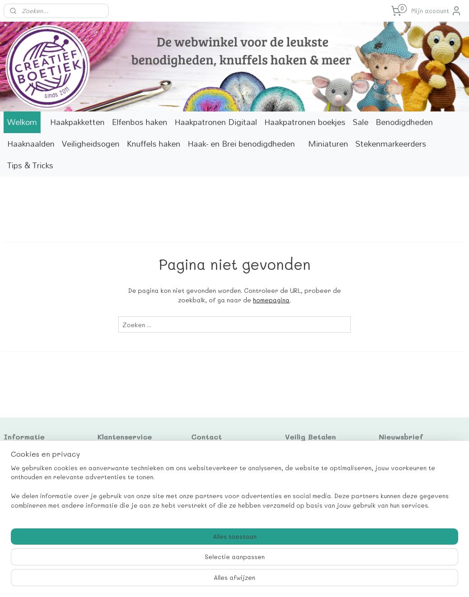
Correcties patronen (36, 485)
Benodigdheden (404, 122)
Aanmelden (402, 484)
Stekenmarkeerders (390, 143)
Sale (360, 122)
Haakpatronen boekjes (304, 122)
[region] (175, 563)
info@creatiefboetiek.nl (228, 485)
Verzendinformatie (33, 495)
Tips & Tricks (30, 165)
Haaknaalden (31, 143)
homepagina (271, 299)
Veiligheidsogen (91, 143)
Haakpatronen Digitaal (216, 122)
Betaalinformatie (31, 505)
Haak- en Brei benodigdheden (241, 143)
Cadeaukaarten (28, 454)
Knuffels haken (153, 143)
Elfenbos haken (139, 122)
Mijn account (436, 10)
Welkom (22, 122)
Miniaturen (328, 143)
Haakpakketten (77, 122)
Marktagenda (25, 475)
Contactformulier (31, 464)
